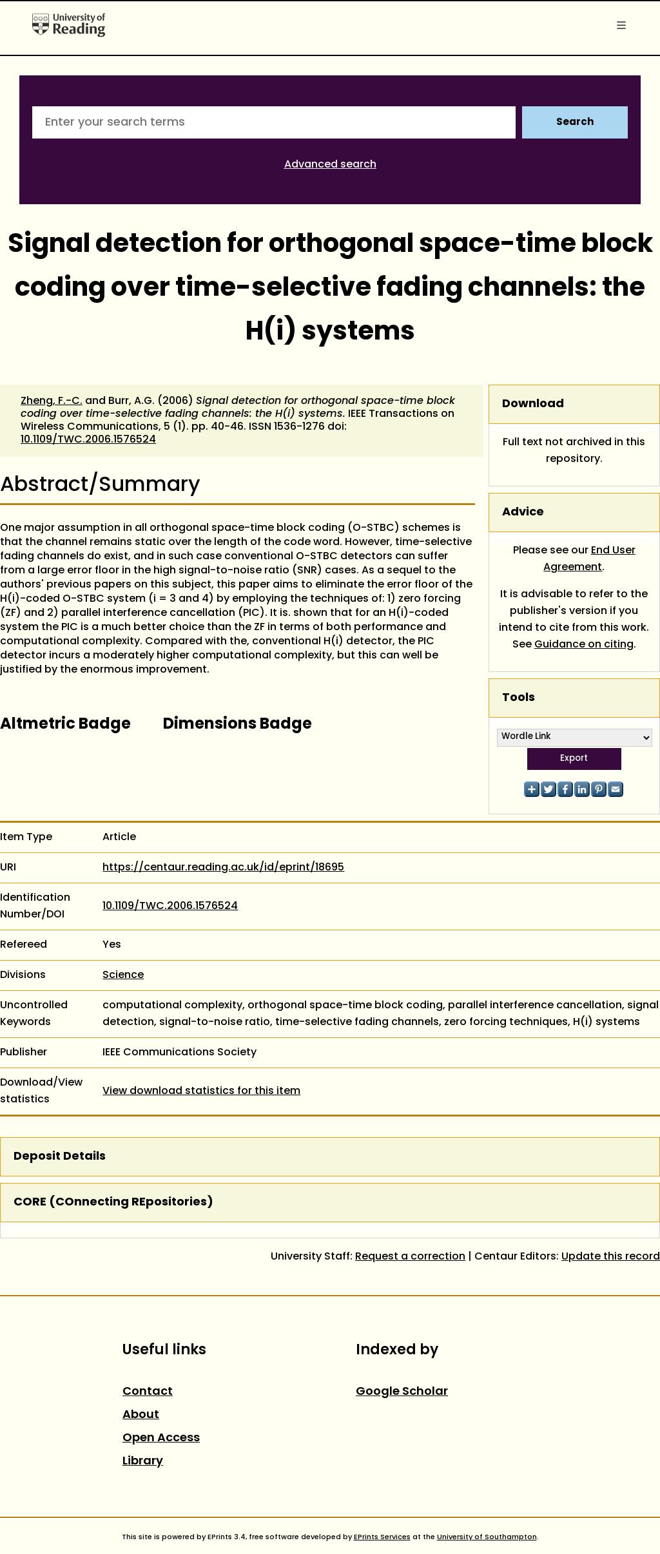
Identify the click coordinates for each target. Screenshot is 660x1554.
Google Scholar (402, 1392)
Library (142, 1462)
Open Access (161, 1438)
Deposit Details (60, 1157)
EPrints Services (382, 1537)
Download (533, 404)
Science (123, 975)
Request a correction (410, 1257)
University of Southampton (487, 1537)
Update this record (610, 1257)
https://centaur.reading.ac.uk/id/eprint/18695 (223, 867)
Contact (147, 1392)
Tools (518, 698)
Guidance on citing (584, 645)
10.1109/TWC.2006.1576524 (88, 440)
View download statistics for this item (201, 1091)
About (140, 1415)
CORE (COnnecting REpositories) (113, 1203)
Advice (523, 513)
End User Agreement (589, 559)
